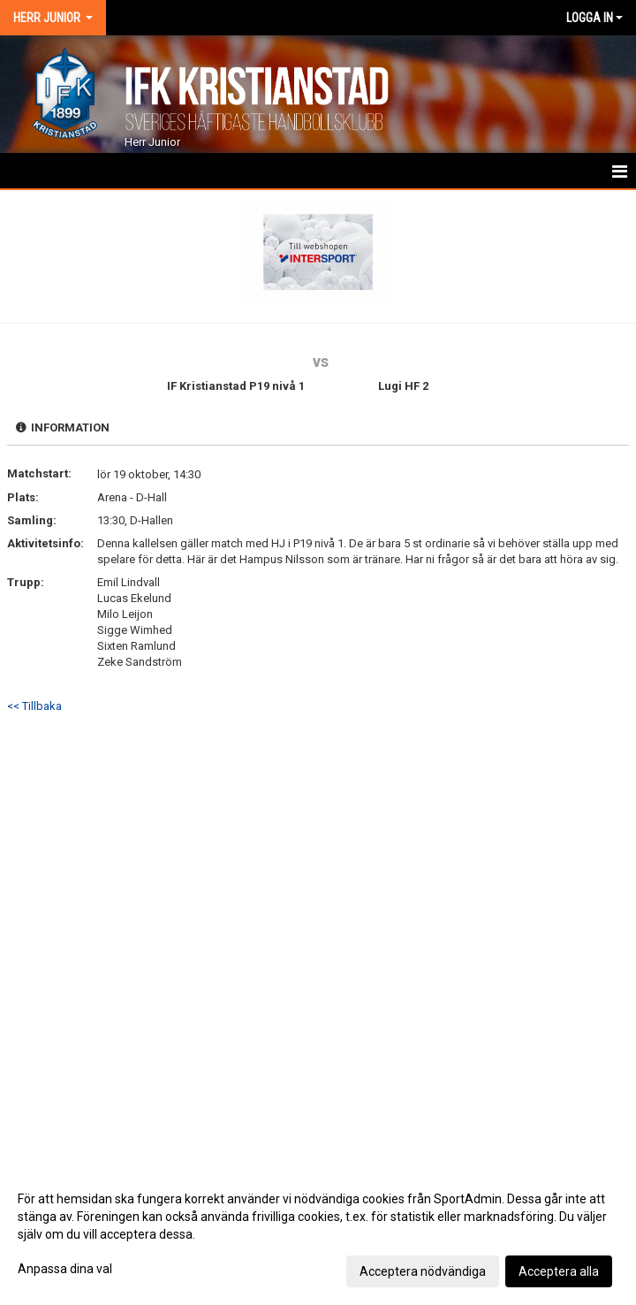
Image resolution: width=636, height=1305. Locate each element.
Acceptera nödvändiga (423, 1271)
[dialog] (318, 1234)
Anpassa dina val (65, 1269)
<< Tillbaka (34, 706)
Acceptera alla (559, 1271)
